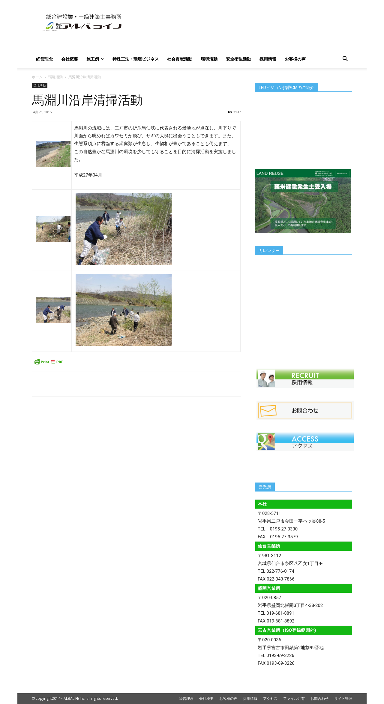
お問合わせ (319, 698)
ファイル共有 (294, 698)
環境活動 (209, 59)
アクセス (270, 698)
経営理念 (44, 59)
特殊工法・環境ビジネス (135, 59)
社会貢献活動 (179, 59)
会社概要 (69, 59)
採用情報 (268, 59)
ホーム (37, 76)
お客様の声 (295, 59)
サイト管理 (343, 698)
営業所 (265, 487)
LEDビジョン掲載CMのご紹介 (286, 87)
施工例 (95, 59)
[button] (345, 59)
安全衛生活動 (238, 59)
